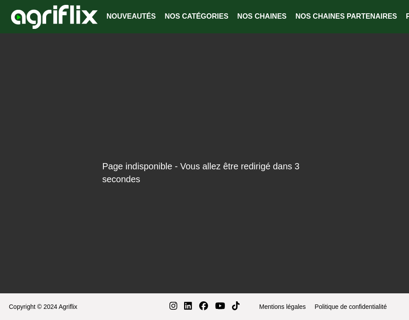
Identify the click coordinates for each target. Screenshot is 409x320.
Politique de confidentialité (351, 306)
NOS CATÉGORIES (196, 16)
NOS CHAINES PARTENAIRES (346, 16)
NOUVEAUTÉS (131, 16)
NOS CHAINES (262, 16)
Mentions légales (282, 306)
